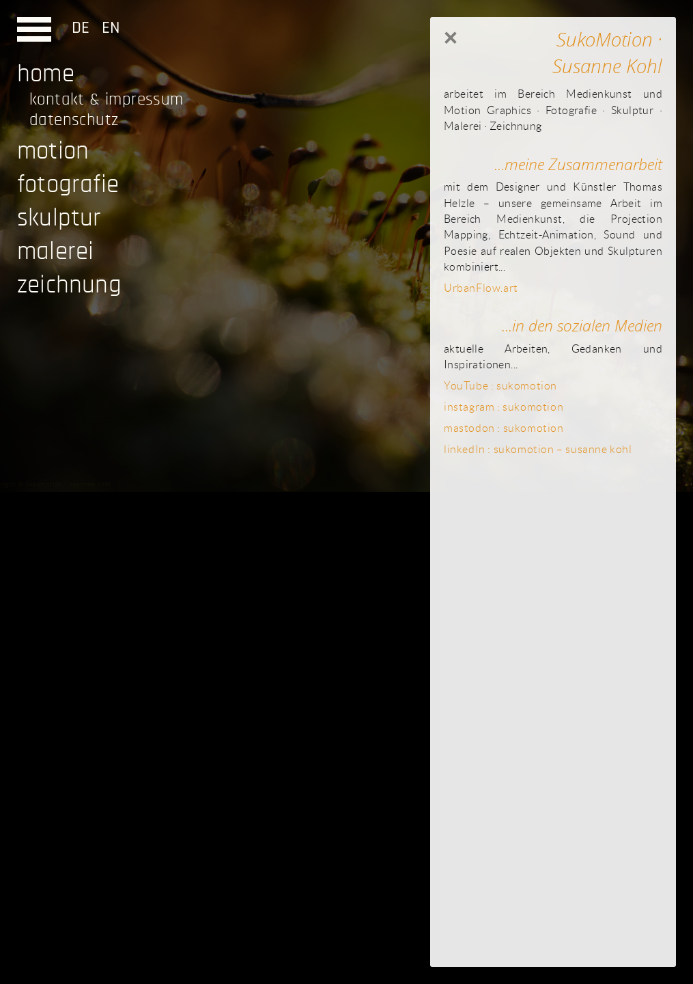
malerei (55, 251)
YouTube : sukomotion (500, 385)
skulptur (59, 217)
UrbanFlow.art (481, 288)
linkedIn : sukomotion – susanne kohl (538, 449)
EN (107, 28)
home (45, 73)
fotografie (68, 184)
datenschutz (73, 119)
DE (83, 28)
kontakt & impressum (106, 99)
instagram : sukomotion (503, 406)
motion (53, 150)
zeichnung (69, 284)
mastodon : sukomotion (504, 428)
